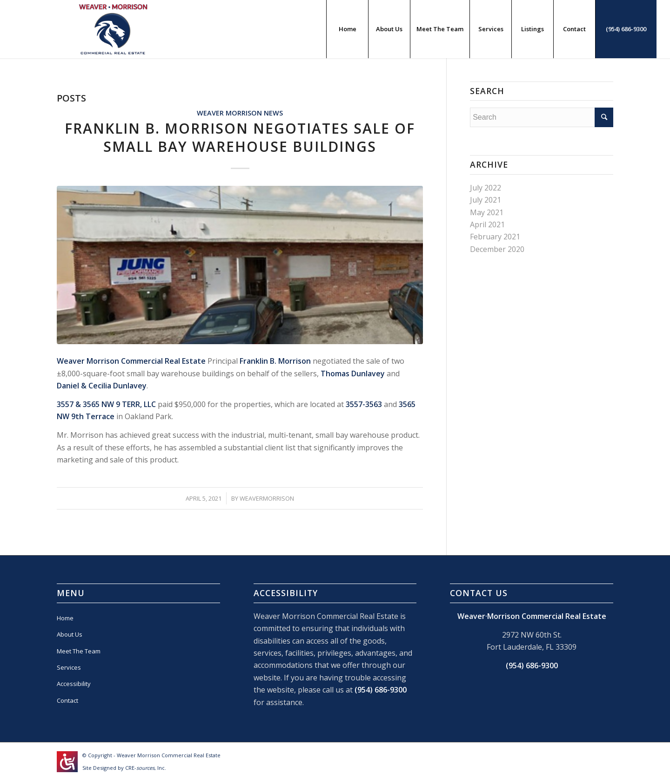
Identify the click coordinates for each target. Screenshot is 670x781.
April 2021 (487, 224)
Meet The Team (78, 651)
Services (69, 667)
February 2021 (495, 236)
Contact (67, 700)
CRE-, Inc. (145, 767)
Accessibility (74, 683)
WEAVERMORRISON (267, 498)
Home (65, 618)
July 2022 (485, 188)
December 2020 (497, 249)
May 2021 (486, 212)
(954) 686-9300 (381, 690)
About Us (69, 634)
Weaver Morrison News (240, 113)
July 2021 (485, 200)
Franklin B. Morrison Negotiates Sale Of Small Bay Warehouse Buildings (240, 137)
